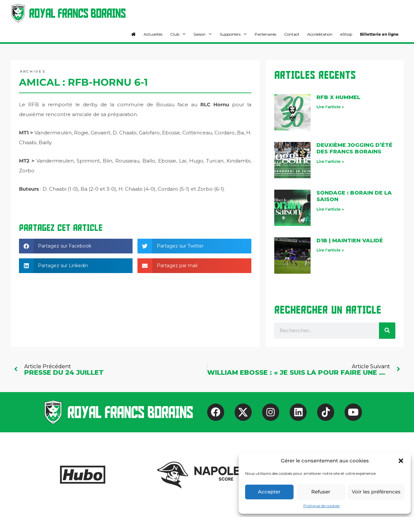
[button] (401, 460)
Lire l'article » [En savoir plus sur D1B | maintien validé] (330, 250)
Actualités (153, 34)
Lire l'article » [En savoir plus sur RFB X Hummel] (330, 106)
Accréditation (320, 34)
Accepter (269, 492)
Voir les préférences (376, 492)
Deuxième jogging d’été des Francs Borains (354, 148)
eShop (346, 34)
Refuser (320, 492)
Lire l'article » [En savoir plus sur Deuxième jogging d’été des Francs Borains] (330, 161)
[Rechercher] (387, 330)
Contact (291, 34)
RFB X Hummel (338, 97)
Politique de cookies (321, 505)
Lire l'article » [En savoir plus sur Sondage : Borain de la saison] (330, 209)
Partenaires (265, 34)
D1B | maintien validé (349, 240)
